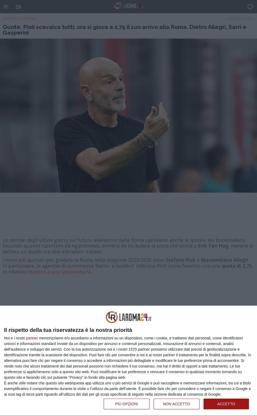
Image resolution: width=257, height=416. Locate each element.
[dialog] (128, 361)
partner (32, 338)
